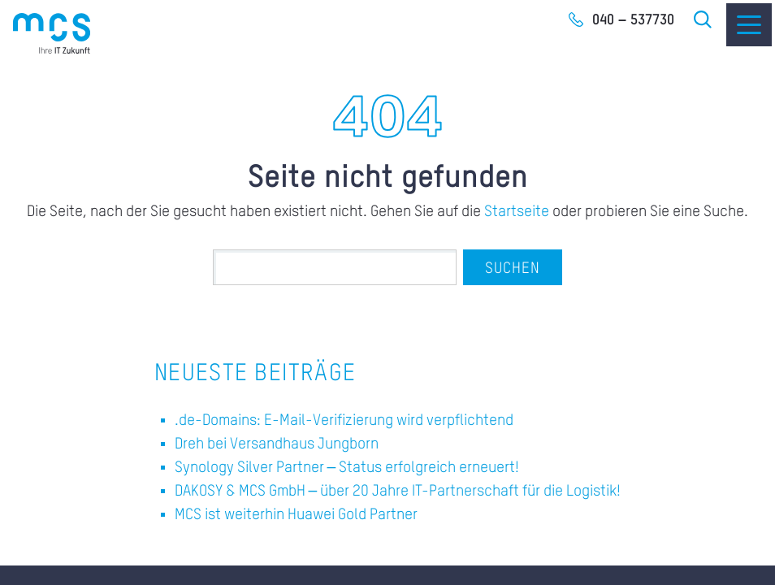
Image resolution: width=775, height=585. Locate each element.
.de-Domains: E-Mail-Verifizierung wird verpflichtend (344, 420)
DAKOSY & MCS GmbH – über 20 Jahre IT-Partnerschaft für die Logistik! (398, 491)
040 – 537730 (633, 20)
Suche (703, 19)
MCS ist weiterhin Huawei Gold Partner (296, 514)
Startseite (516, 211)
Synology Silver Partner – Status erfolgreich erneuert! (347, 467)
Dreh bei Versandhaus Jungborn (277, 444)
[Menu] (749, 24)
